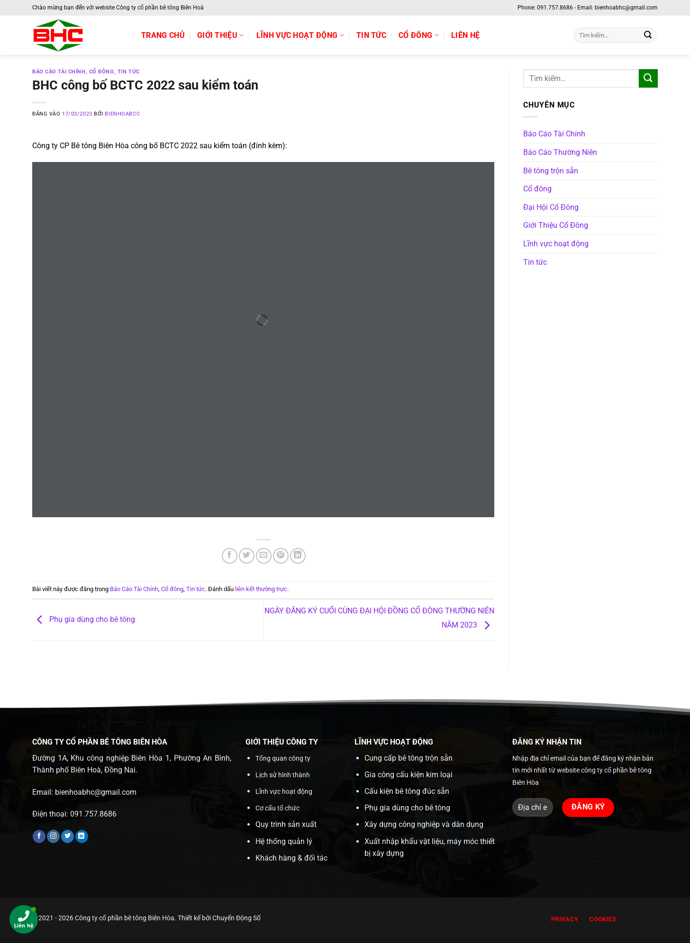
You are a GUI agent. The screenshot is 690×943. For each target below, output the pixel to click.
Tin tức (371, 35)
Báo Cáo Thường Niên (560, 152)
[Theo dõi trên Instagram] (53, 836)
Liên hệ (465, 35)
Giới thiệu (220, 35)
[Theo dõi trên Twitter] (67, 836)
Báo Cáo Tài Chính (59, 72)
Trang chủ (163, 35)
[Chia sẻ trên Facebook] (229, 556)
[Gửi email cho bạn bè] (264, 556)
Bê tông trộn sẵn (550, 170)
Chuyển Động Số (236, 918)
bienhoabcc (122, 114)
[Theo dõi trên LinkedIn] (81, 836)
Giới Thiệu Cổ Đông (555, 225)
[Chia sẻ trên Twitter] (246, 556)
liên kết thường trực (261, 589)
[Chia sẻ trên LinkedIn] (298, 556)
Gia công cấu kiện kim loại (408, 774)
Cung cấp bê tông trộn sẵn (408, 758)
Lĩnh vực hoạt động (300, 35)
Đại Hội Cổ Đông (551, 207)
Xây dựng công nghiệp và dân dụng (423, 824)
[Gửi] (648, 35)
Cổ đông (419, 35)
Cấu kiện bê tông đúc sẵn (406, 791)
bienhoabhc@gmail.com (95, 792)
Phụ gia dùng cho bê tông (83, 619)
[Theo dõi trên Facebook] (39, 836)
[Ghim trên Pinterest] (281, 556)
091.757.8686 (93, 813)
